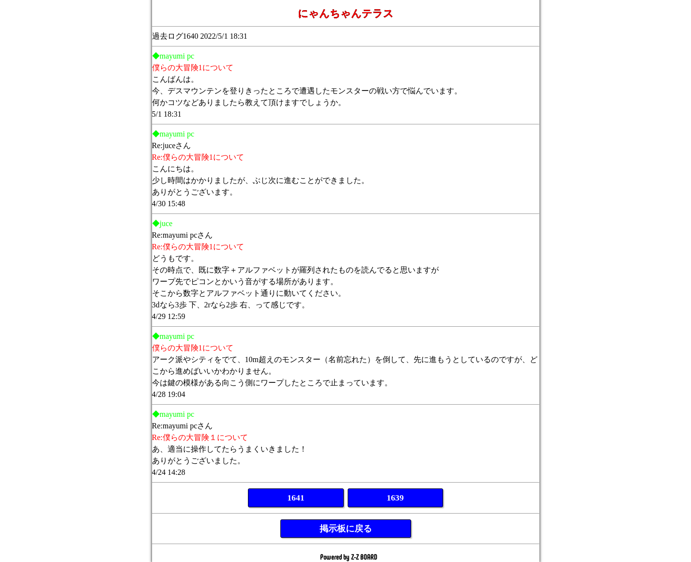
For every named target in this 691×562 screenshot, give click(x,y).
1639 (395, 497)
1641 (295, 497)
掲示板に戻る (346, 528)
